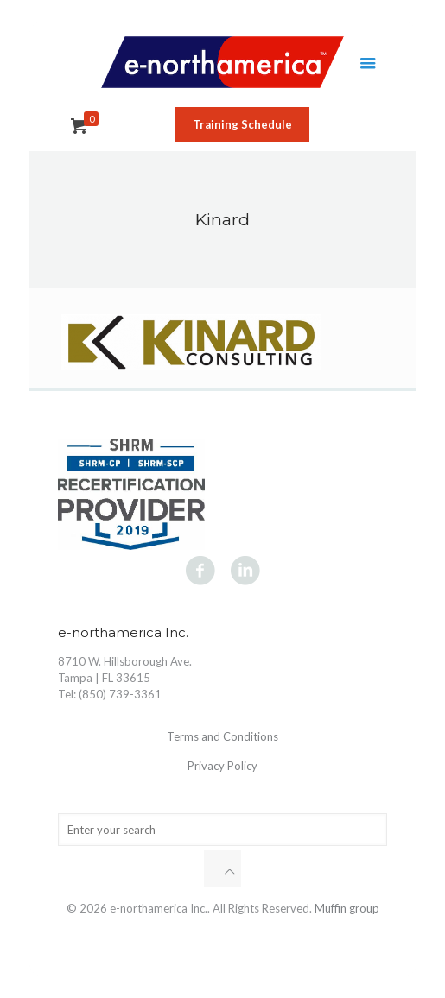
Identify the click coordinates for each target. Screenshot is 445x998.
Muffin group (347, 908)
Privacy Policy (222, 766)
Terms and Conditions (222, 736)
